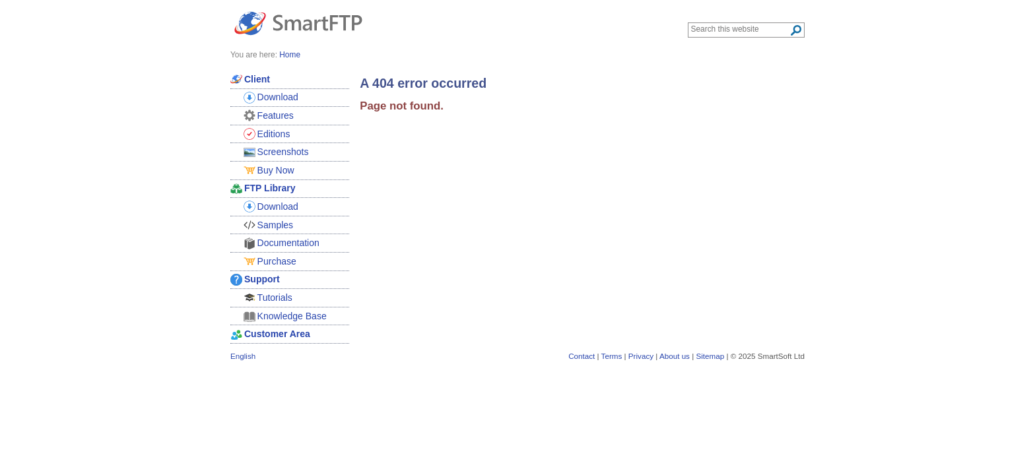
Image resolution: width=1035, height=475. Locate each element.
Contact (581, 356)
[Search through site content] (740, 29)
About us (674, 356)
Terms (611, 356)
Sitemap (710, 356)
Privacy (640, 356)
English (242, 356)
